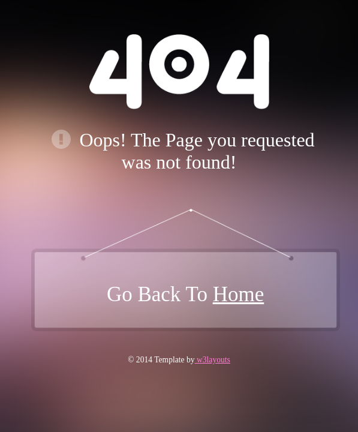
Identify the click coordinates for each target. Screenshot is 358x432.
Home (238, 294)
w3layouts (212, 359)
